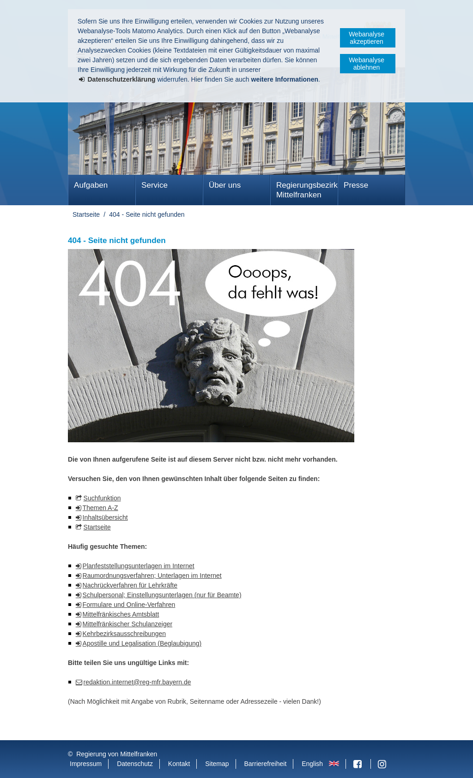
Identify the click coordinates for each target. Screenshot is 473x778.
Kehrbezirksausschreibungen (124, 633)
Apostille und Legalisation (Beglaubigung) (142, 643)
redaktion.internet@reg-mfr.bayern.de (137, 682)
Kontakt (179, 763)
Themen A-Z (100, 507)
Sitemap (217, 763)
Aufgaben (91, 185)
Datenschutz (135, 763)
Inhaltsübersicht (105, 517)
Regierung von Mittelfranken (116, 754)
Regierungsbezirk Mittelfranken (307, 190)
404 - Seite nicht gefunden (146, 214)
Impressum (86, 763)
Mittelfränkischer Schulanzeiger (128, 624)
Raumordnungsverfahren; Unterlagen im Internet (152, 575)
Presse (356, 185)
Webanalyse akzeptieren (366, 37)
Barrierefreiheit (265, 763)
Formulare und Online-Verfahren (129, 604)
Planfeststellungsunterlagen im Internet (138, 566)
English (312, 763)
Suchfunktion (102, 498)
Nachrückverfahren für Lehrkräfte (130, 585)
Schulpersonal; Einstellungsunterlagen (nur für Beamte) (162, 595)
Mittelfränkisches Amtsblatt (121, 614)
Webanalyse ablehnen (366, 63)
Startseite (86, 214)
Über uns (225, 185)
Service (154, 185)
